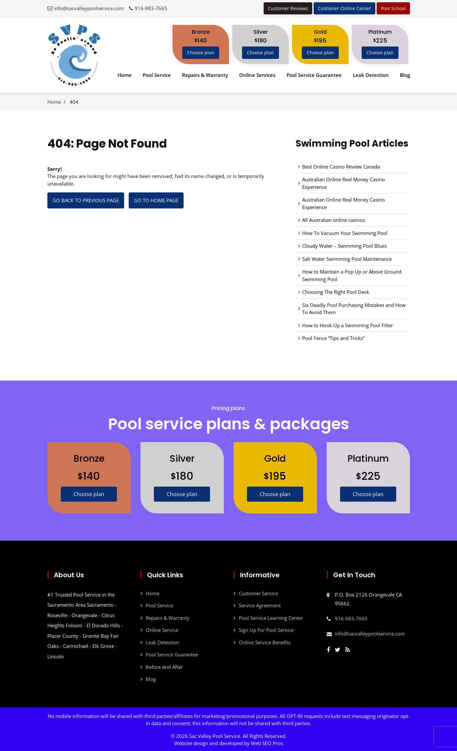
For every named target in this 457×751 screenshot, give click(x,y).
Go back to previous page (86, 200)
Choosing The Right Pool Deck (335, 292)
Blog (405, 75)
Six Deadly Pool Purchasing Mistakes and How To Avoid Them (354, 309)
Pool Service (157, 75)
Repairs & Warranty (205, 75)
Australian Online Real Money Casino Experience (343, 183)
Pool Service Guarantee (314, 75)
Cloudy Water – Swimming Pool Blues (344, 245)
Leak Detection (371, 75)
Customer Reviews (288, 8)
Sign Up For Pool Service (266, 629)
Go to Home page (156, 200)
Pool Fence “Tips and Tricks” (333, 338)
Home (125, 75)
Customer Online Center (344, 8)
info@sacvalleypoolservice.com (89, 8)
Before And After (164, 666)
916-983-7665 (151, 8)
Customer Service (258, 592)
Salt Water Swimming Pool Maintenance (347, 259)
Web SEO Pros (267, 742)
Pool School (393, 8)
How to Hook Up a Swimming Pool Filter (347, 325)
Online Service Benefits (265, 641)
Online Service (162, 629)
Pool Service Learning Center (271, 617)
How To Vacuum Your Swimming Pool (344, 233)
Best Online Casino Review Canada (341, 166)
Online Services (257, 75)
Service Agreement (260, 604)
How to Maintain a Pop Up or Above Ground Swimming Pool (351, 275)
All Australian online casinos (333, 220)
